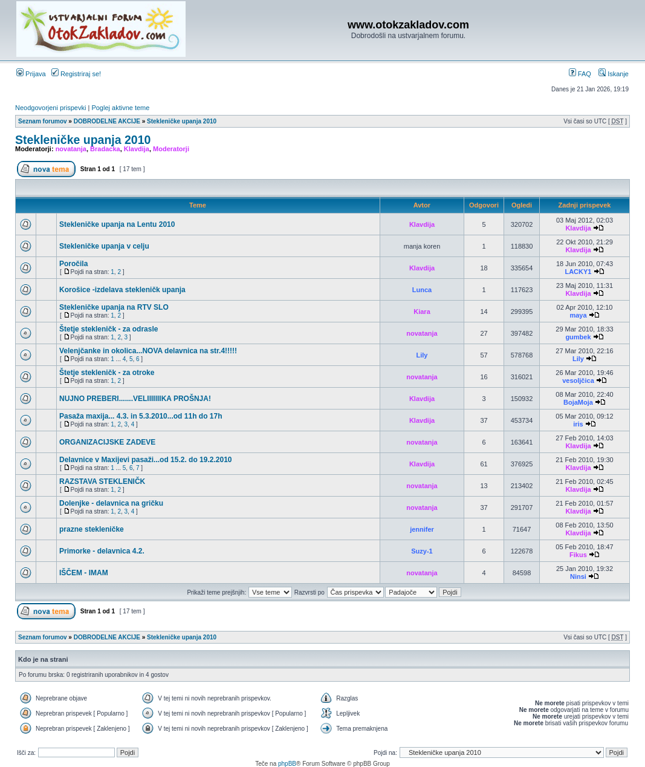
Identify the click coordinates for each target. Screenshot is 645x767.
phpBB (287, 763)
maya (577, 315)
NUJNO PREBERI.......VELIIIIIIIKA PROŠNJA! (135, 398)
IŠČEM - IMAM (83, 573)
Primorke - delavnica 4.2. (101, 551)
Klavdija (136, 148)
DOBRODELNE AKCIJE (107, 121)
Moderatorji (171, 148)
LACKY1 (578, 271)
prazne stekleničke (91, 529)
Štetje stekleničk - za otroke (106, 372)
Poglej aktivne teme (120, 107)
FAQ (580, 73)
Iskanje (613, 73)
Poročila (73, 263)
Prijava (31, 73)
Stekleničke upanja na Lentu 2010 (117, 224)
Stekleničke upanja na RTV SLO (114, 307)
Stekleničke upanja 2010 (181, 121)
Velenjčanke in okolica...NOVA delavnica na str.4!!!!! (148, 351)
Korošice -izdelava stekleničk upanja (122, 290)
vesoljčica (578, 380)
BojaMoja (578, 402)
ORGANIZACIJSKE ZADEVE (107, 442)
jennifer (422, 529)
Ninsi (578, 576)
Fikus (578, 554)
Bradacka (105, 148)
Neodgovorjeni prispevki (50, 107)
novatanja (71, 148)
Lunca (422, 289)
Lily (422, 355)
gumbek (578, 337)
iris (578, 424)
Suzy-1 (421, 551)
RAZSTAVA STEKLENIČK (102, 481)
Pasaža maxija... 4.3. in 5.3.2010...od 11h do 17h (140, 416)
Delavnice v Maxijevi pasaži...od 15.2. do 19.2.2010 (145, 459)
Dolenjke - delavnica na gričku (111, 503)
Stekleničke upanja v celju (104, 246)
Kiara (421, 311)
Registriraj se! (76, 73)
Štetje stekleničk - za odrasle (108, 329)
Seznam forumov (42, 121)
